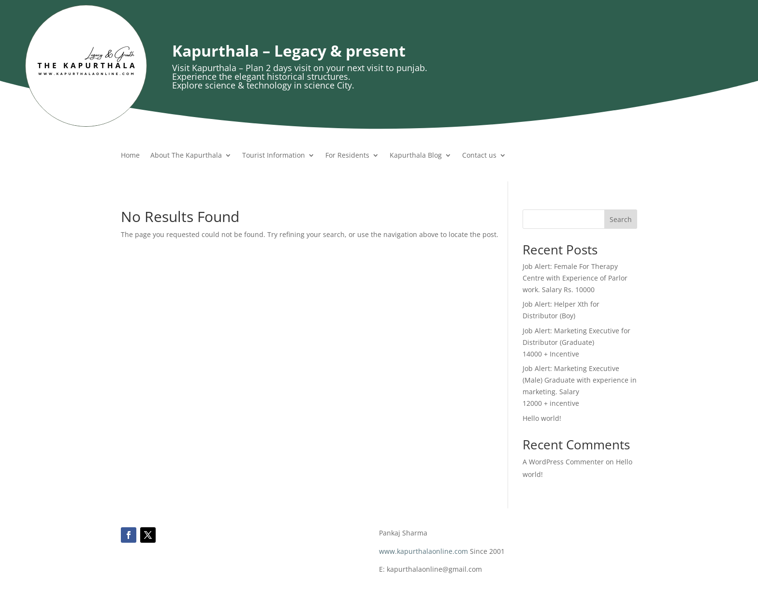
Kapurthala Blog (416, 156)
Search (621, 219)
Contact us (479, 156)
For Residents (347, 156)
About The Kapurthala (186, 156)
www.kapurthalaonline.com (423, 551)
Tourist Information (273, 156)
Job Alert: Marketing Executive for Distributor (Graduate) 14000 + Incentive (576, 342)
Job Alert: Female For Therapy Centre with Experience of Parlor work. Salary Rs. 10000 (575, 278)
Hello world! (542, 418)
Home (130, 156)
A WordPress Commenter (563, 461)
